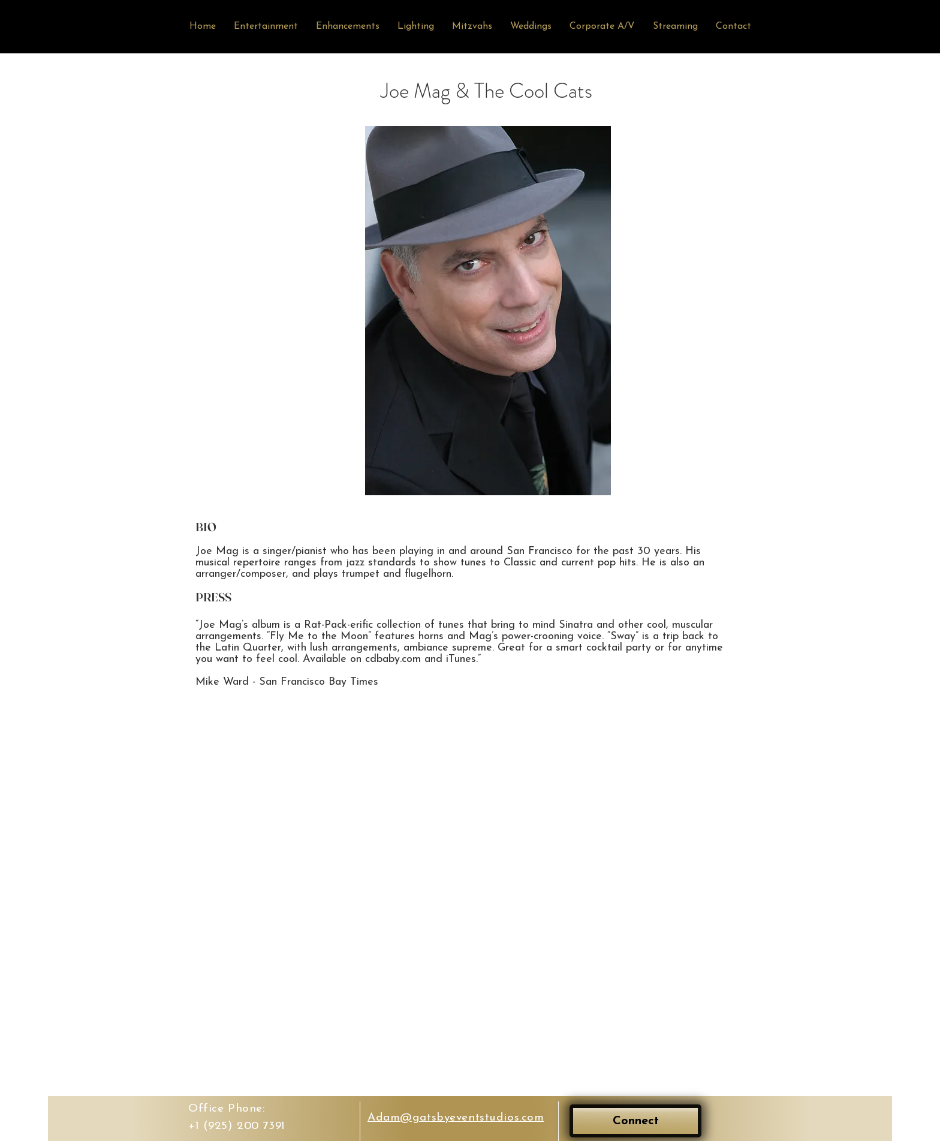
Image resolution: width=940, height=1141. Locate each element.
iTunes (461, 659)
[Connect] (635, 1120)
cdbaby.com (393, 659)
